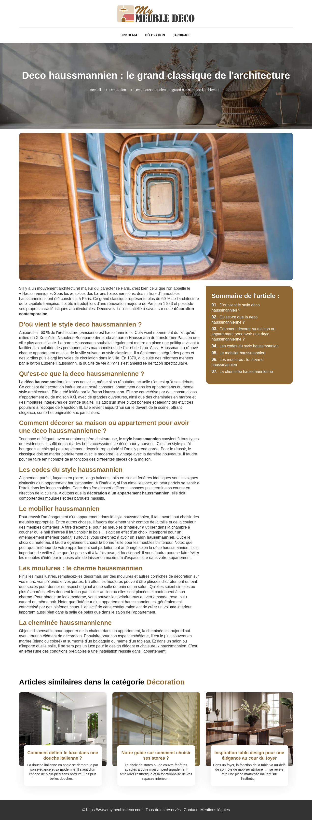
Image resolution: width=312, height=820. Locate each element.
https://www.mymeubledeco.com (114, 810)
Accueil (95, 90)
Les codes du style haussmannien (245, 346)
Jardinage (182, 35)
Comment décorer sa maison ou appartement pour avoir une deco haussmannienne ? (243, 334)
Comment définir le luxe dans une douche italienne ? (62, 755)
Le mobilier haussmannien (238, 353)
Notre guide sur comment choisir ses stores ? (155, 755)
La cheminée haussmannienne (242, 371)
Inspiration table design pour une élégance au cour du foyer (249, 755)
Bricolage (129, 35)
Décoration (155, 35)
